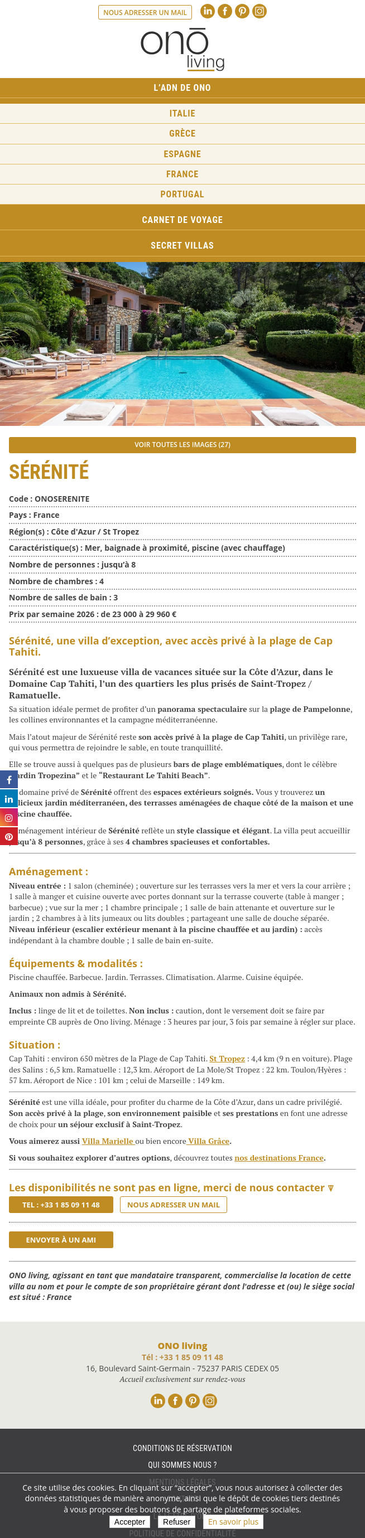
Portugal (183, 194)
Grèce (182, 133)
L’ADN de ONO (183, 88)
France (182, 174)
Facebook (225, 11)
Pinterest (242, 11)
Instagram (259, 11)
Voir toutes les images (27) (182, 444)
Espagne (182, 154)
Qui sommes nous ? (182, 1465)
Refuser (176, 1521)
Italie (183, 113)
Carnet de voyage (182, 220)
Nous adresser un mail (145, 12)
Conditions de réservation (182, 1448)
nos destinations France (278, 1157)
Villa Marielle (108, 1141)
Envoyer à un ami (61, 1240)
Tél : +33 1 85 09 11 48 (182, 1357)
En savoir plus (233, 1521)
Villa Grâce (207, 1141)
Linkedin (207, 11)
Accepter (129, 1521)
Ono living (182, 49)
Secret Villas (182, 245)
